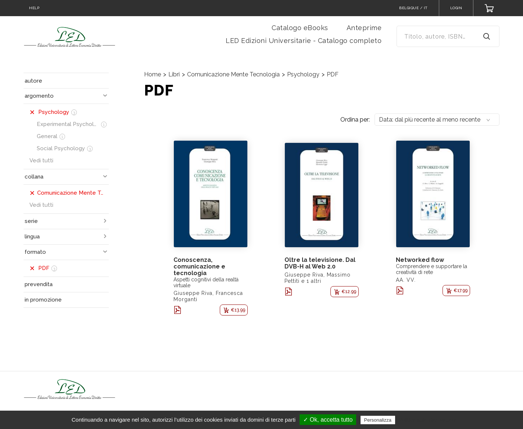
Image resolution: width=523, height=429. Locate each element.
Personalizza (377, 420)
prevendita (39, 284)
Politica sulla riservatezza (427, 420)
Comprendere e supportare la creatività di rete (431, 269)
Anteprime (364, 28)
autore (33, 81)
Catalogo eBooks (300, 28)
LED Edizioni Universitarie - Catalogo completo (303, 40)
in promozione (43, 299)
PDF (332, 74)
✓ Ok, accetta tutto (327, 420)
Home (152, 74)
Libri (174, 74)
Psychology (303, 74)
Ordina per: (355, 119)
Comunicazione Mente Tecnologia (233, 74)
